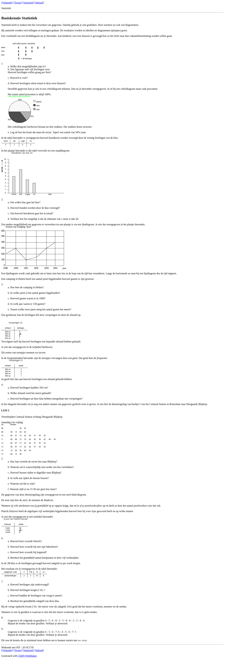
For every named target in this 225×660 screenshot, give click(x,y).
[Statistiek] (28, 2)
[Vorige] (17, 2)
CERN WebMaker (27, 655)
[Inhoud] (39, 2)
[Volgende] (7, 2)
